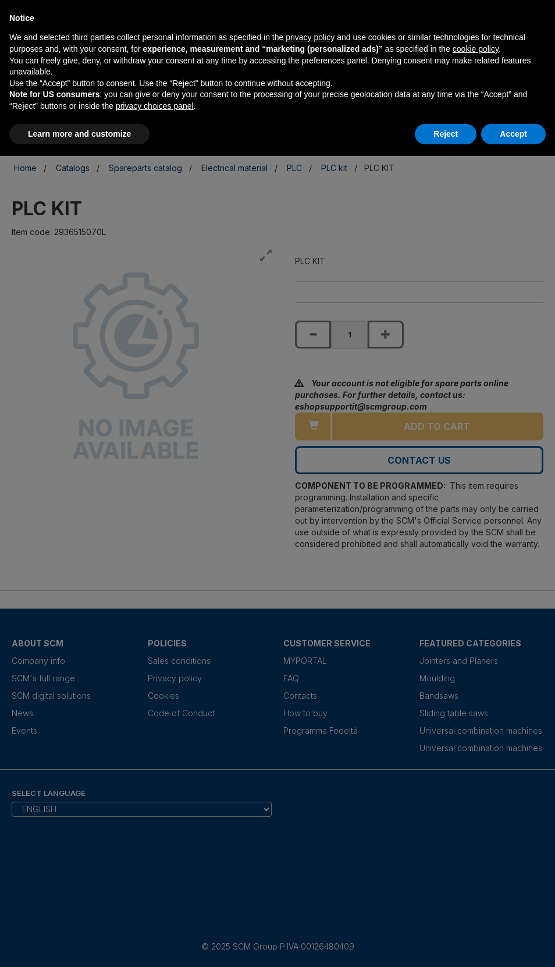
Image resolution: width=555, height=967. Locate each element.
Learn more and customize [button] (79, 133)
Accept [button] (513, 133)
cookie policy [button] (476, 49)
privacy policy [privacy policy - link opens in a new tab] (310, 37)
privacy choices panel (155, 106)
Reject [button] (445, 133)
